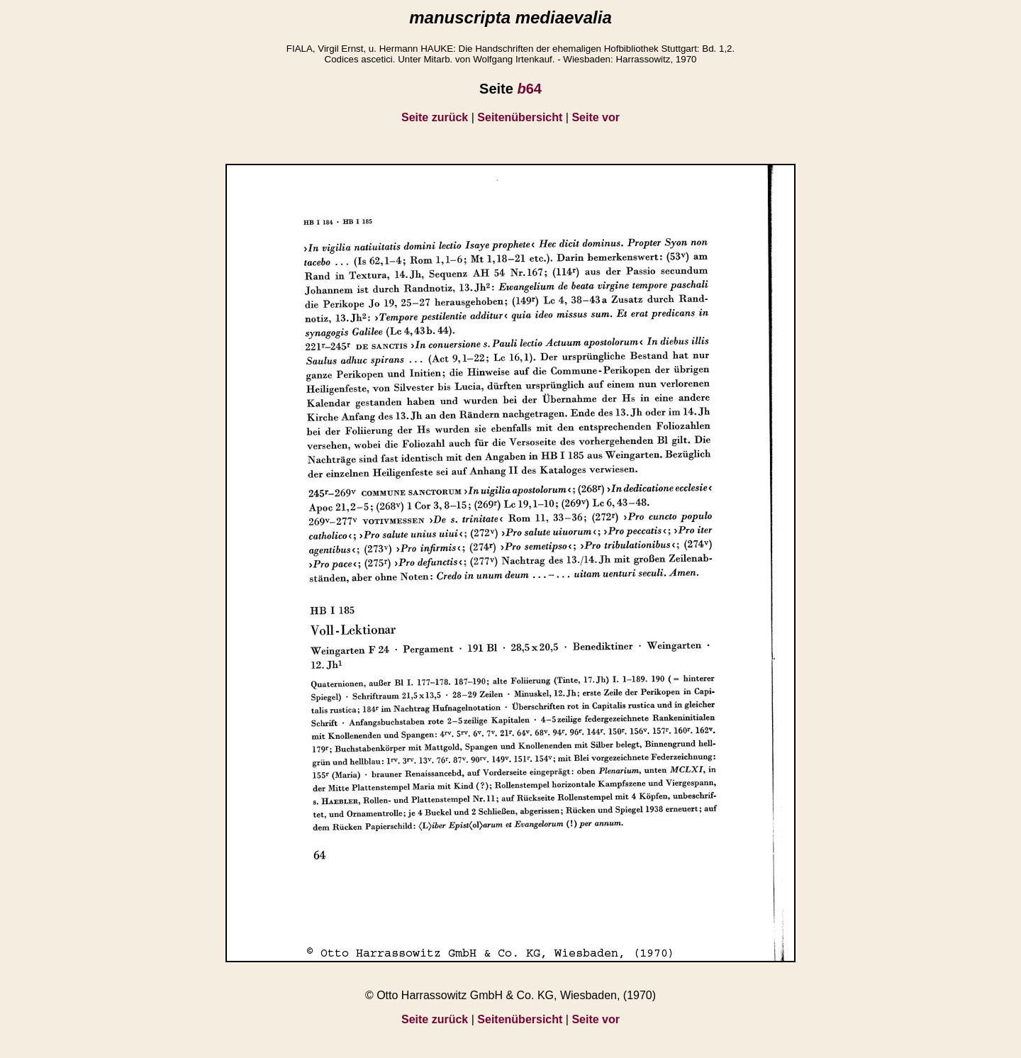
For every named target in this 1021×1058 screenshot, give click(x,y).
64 (529, 88)
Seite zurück (434, 117)
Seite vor (595, 117)
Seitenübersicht (519, 117)
